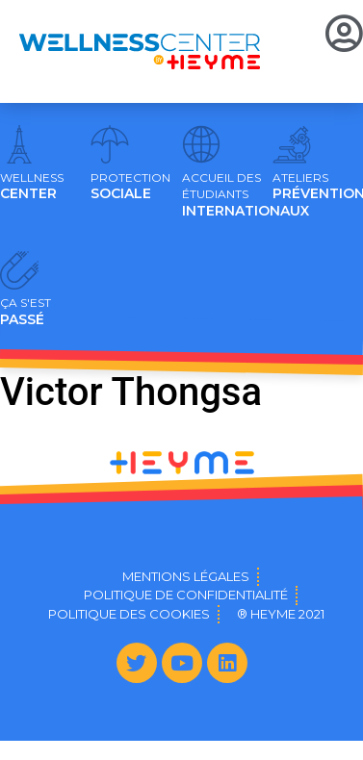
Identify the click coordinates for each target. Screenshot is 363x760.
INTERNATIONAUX (245, 195)
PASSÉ (25, 311)
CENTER (32, 186)
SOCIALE (130, 186)
